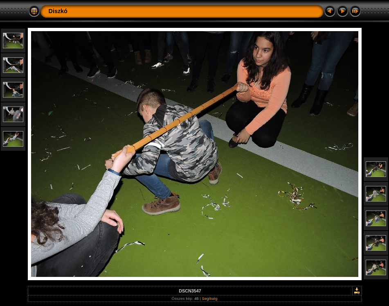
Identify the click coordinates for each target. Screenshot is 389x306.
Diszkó (58, 11)
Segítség (210, 298)
